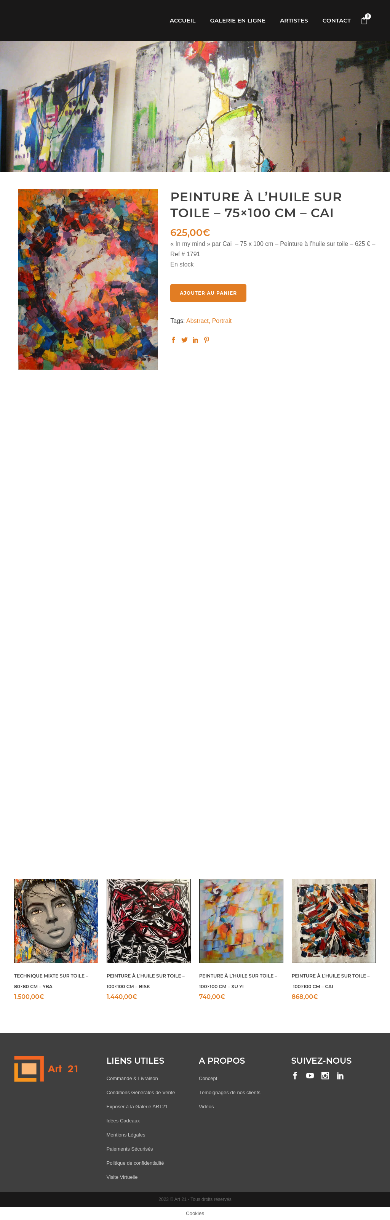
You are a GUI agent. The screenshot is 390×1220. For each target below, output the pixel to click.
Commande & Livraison (132, 1078)
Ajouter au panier (208, 293)
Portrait (222, 321)
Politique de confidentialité (135, 1163)
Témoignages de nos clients (230, 1092)
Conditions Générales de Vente (141, 1092)
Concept (208, 1078)
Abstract (197, 321)
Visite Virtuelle (122, 1177)
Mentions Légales (126, 1135)
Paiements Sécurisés (130, 1149)
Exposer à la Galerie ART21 (137, 1106)
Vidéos (206, 1106)
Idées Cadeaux (123, 1121)
